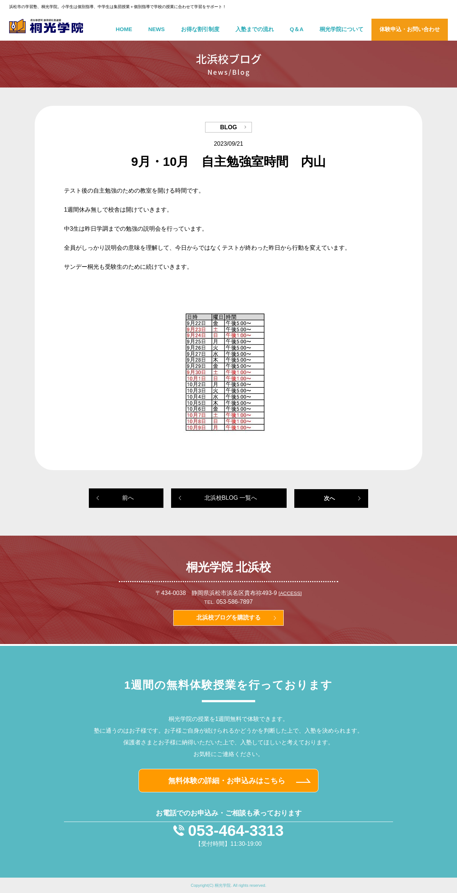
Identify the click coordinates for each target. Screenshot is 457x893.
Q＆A (297, 29)
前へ (128, 498)
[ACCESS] (290, 593)
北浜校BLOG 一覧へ (230, 498)
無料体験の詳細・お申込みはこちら (226, 781)
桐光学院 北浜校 (228, 567)
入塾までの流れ (254, 29)
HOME (124, 29)
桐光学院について (341, 29)
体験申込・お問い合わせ (409, 29)
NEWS (156, 29)
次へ (329, 498)
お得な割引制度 (200, 29)
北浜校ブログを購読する (228, 617)
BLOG (228, 127)
